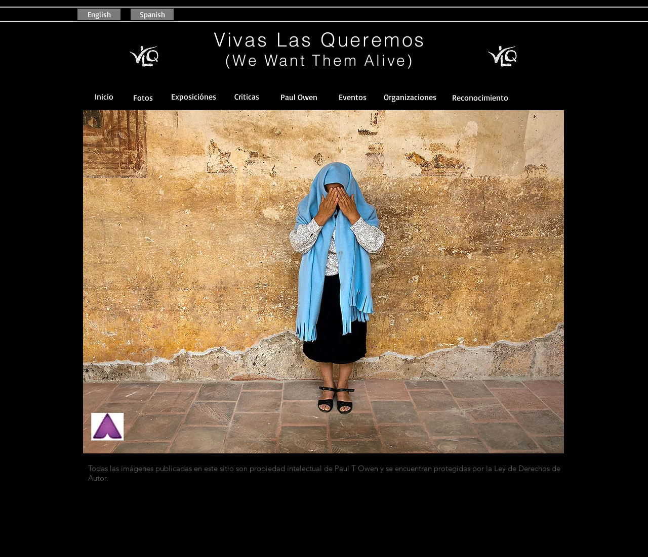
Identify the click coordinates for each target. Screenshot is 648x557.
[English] (98, 14)
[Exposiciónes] (193, 97)
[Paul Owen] (298, 97)
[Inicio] (104, 96)
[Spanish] (152, 14)
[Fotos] (143, 97)
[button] (480, 97)
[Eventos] (352, 97)
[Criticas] (246, 96)
